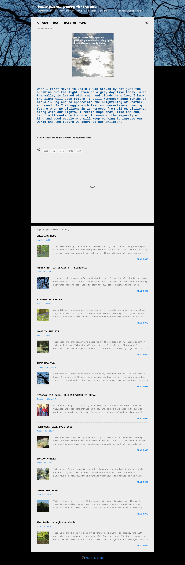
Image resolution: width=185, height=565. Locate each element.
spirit (79, 151)
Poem (61, 151)
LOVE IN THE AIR (48, 331)
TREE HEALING (46, 363)
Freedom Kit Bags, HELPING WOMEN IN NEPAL (66, 395)
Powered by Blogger (92, 558)
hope (46, 151)
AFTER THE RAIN (47, 490)
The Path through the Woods (56, 522)
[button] (146, 23)
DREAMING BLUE (46, 236)
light (53, 151)
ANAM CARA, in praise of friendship (62, 267)
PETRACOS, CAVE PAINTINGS (54, 427)
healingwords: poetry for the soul (67, 7)
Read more (142, 259)
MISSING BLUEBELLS (49, 299)
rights (70, 151)
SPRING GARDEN (46, 458)
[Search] (152, 7)
